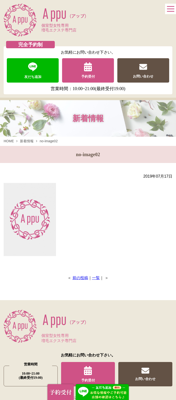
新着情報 (27, 141)
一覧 (96, 278)
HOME (9, 141)
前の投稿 (80, 278)
